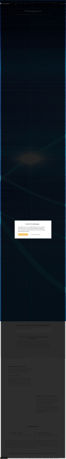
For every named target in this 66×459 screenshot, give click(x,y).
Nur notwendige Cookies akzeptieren (35, 234)
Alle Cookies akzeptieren (23, 234)
